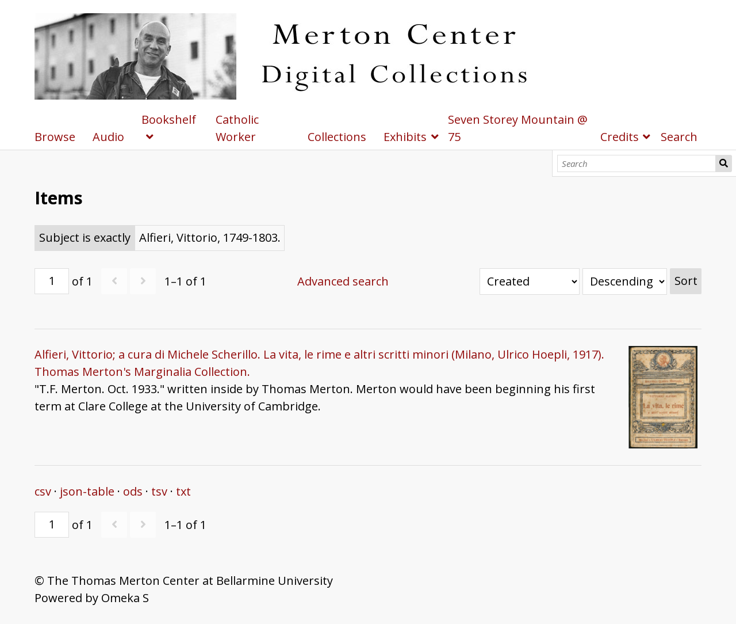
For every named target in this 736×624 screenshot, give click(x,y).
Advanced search (343, 281)
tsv (159, 491)
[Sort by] (530, 281)
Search (723, 163)
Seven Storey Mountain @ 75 (518, 128)
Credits (619, 136)
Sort (685, 280)
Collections (337, 136)
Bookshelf (168, 119)
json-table (87, 491)
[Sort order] (624, 281)
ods (133, 491)
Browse (54, 136)
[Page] (51, 281)
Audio (108, 136)
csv (42, 491)
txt (183, 491)
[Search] (636, 163)
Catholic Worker (237, 128)
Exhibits (405, 136)
